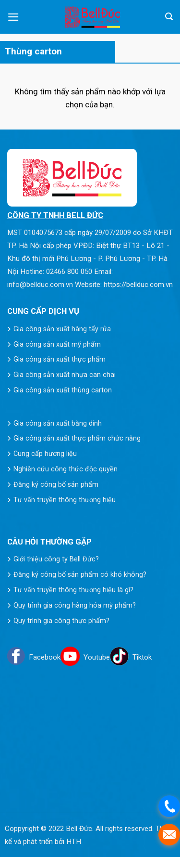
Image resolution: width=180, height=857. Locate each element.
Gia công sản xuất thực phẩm (59, 359)
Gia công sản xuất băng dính (57, 423)
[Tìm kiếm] (169, 16)
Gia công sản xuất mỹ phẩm (57, 344)
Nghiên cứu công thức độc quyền (65, 469)
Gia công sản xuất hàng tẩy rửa (62, 329)
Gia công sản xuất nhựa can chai (64, 374)
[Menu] (13, 17)
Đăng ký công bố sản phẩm (55, 484)
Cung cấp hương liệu (45, 453)
